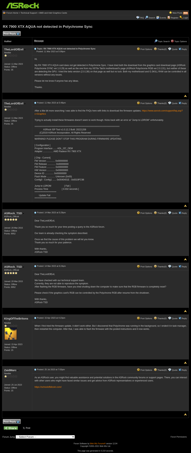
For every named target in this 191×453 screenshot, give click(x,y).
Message (39, 41)
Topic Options (179, 41)
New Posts (177, 13)
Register (175, 18)
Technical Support (29, 13)
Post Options (144, 49)
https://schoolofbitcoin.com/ (48, 387)
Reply (184, 49)
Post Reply (11, 33)
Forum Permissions (180, 437)
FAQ (142, 18)
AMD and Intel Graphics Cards (53, 13)
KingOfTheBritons (16, 319)
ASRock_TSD (14, 213)
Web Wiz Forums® (98, 444)
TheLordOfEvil (15, 49)
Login (185, 18)
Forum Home (12, 13)
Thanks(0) (160, 49)
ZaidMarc (11, 370)
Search (152, 18)
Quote (175, 49)
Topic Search (162, 41)
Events (161, 18)
